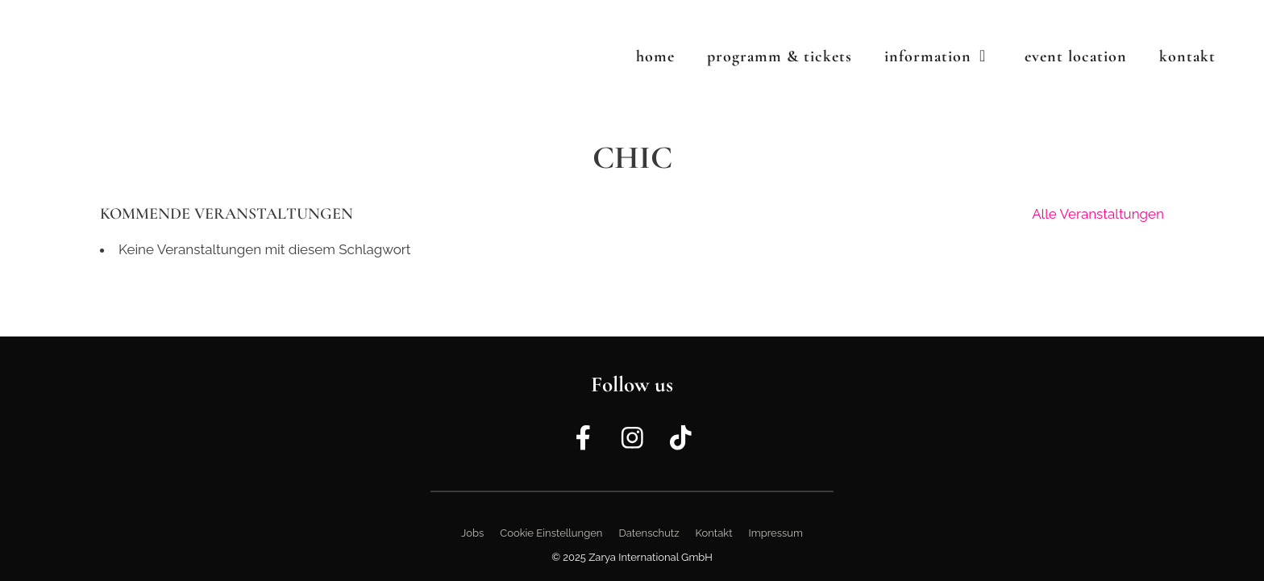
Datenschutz (648, 533)
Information (946, 56)
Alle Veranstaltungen (1098, 214)
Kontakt (1187, 56)
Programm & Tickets (779, 56)
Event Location (1076, 56)
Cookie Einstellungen (551, 533)
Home (655, 56)
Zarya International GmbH (650, 557)
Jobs (472, 533)
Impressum (776, 533)
